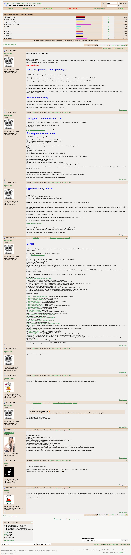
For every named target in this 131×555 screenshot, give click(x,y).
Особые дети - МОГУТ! (35, 3)
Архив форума (46, 8)
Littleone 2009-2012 (12, 3)
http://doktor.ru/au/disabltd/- (36, 298)
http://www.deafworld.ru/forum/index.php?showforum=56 (43, 323)
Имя (103, 3)
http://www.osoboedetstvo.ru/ (37, 340)
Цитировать (123, 110)
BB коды (6, 532)
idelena (122, 552)
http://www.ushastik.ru (35, 311)
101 (113, 45)
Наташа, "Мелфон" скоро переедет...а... (65, 403)
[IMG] (5, 535)
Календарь (25, 8)
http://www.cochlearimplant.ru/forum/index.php (40, 320)
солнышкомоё (9, 378)
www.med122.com (34, 334)
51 (109, 45)
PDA (123, 544)
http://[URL (31, 325)
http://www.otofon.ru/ (34, 302)
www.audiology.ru (34, 332)
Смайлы (6, 534)
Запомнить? (122, 3)
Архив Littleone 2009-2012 (112, 544)
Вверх (128, 544)
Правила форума (9, 540)
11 (107, 45)
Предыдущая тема (59, 519)
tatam (6, 463)
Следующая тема (71, 519)
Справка (10, 8)
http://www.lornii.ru (34, 331)
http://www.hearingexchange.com (37, 296)
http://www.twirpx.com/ (37, 255)
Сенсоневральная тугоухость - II (60, 112)
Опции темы (107, 48)
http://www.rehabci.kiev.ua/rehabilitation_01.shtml (40, 314)
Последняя (121, 45)
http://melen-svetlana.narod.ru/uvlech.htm (38, 278)
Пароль (104, 6)
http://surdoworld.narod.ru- (35, 305)
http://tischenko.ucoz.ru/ (33, 329)
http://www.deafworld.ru (35, 308)
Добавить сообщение (9, 44)
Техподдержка (98, 544)
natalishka (8, 53)
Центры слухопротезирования (35, 130)
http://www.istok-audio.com (36, 299)
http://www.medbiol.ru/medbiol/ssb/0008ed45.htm (40, 317)
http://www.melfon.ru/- (34, 301)
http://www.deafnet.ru (34, 307)
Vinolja (6, 491)
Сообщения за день (99, 8)
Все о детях (22, 3)
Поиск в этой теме (119, 48)
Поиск (120, 8)
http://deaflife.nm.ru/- (35, 310)
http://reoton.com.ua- (34, 304)
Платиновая (9, 433)
